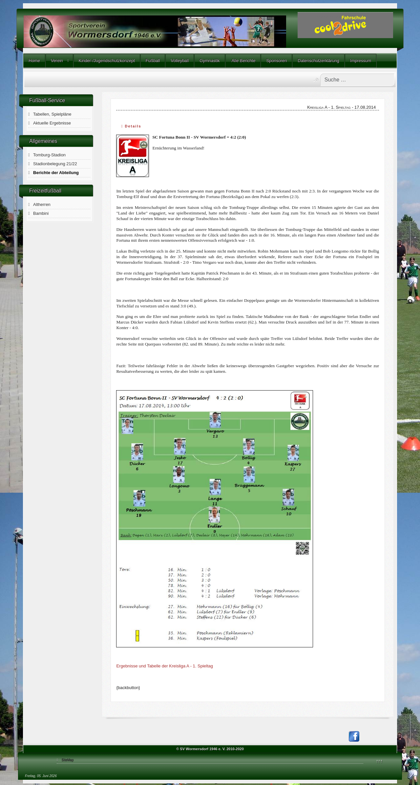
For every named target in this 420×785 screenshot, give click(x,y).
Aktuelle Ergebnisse (52, 123)
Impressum (360, 60)
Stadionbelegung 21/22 (55, 163)
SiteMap (68, 760)
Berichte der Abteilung (56, 172)
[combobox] (357, 80)
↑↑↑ (379, 760)
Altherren (42, 204)
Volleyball (180, 60)
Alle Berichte (243, 60)
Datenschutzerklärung (318, 60)
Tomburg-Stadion (49, 154)
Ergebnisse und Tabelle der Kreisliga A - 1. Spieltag (164, 665)
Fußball (153, 60)
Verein (57, 60)
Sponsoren (276, 60)
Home (34, 60)
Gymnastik (210, 60)
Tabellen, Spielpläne (52, 114)
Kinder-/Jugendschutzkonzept (107, 60)
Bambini (41, 213)
